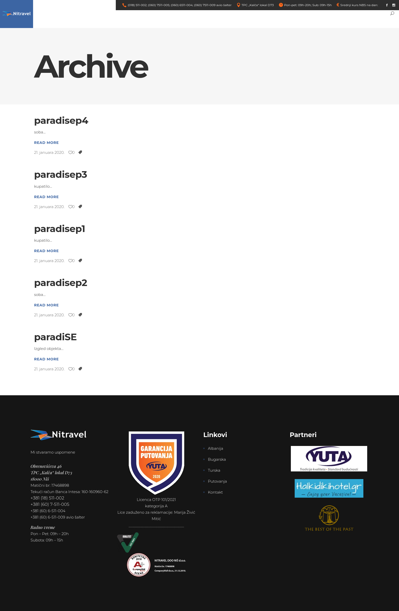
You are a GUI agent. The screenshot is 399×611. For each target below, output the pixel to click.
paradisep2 (60, 282)
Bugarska (217, 459)
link (381, 5)
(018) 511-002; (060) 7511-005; (149, 5)
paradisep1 (59, 228)
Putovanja (217, 481)
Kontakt (215, 492)
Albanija (215, 448)
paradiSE (55, 337)
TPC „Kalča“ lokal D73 (257, 5)
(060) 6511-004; (182, 5)
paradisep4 (61, 120)
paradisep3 (60, 174)
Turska (214, 470)
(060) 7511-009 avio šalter (213, 5)
